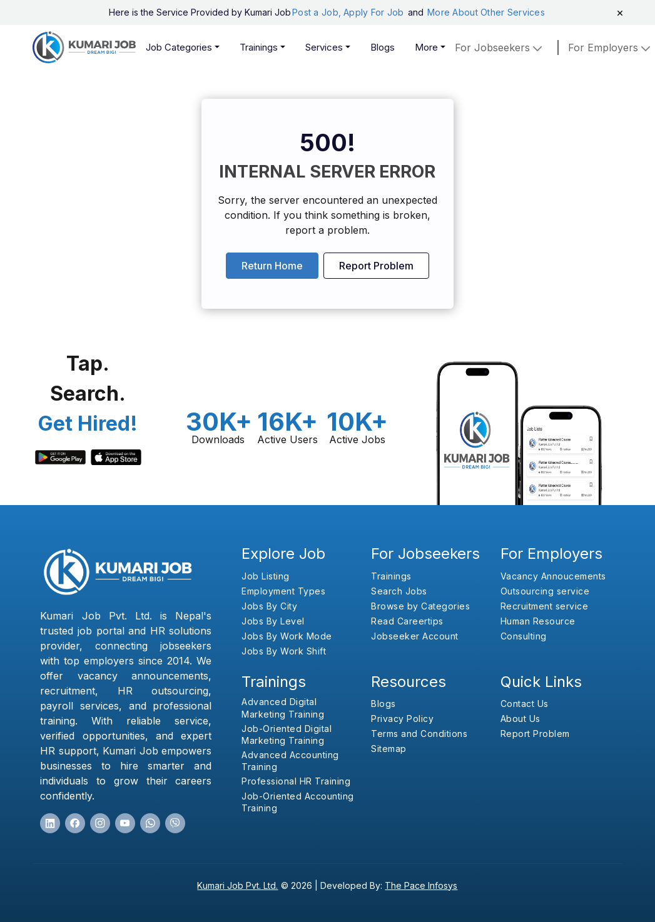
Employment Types (283, 591)
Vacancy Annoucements (553, 576)
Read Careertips (407, 621)
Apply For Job (375, 12)
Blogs (382, 47)
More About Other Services (486, 12)
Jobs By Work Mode (286, 636)
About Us (520, 718)
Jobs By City (269, 606)
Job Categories (179, 47)
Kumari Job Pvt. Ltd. (237, 885)
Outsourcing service (545, 591)
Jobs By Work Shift (283, 651)
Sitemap (389, 748)
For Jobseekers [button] (500, 47)
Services (324, 47)
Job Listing (265, 576)
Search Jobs (399, 591)
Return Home (272, 265)
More (426, 47)
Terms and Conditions (419, 733)
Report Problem (376, 265)
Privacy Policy (402, 718)
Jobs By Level (273, 621)
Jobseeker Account (415, 636)
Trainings (259, 47)
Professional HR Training (295, 781)
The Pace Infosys (421, 885)
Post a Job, (316, 12)
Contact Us (524, 703)
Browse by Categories (420, 606)
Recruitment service (544, 606)
